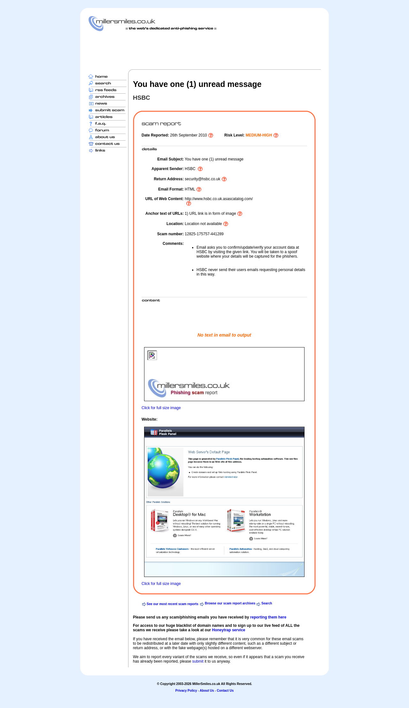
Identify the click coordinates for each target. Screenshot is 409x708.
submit (197, 661)
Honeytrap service (228, 630)
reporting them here (268, 617)
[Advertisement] (204, 50)
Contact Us (225, 690)
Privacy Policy (186, 690)
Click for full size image (161, 408)
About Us (207, 690)
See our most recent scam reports (172, 604)
